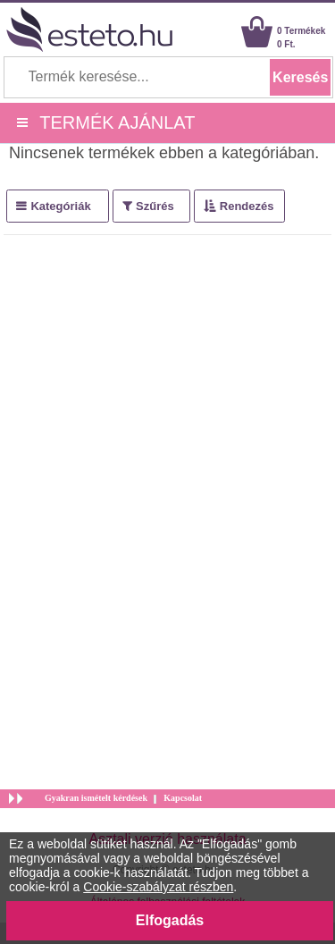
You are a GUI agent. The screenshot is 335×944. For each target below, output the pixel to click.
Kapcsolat (182, 798)
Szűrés (155, 206)
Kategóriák (60, 206)
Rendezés (247, 206)
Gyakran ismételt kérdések (96, 798)
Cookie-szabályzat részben (158, 887)
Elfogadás (170, 920)
